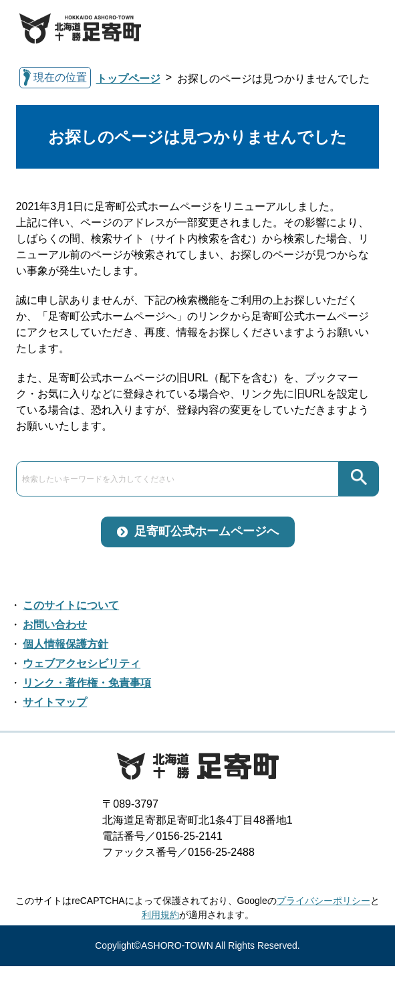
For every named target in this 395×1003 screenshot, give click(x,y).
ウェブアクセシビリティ (81, 663)
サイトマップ (55, 702)
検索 (359, 478)
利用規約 (160, 914)
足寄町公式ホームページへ (206, 531)
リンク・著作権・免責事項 (87, 683)
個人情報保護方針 (65, 644)
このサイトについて (71, 605)
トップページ (128, 78)
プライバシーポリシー (323, 900)
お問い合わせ (55, 624)
